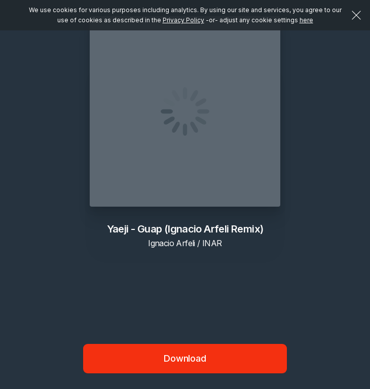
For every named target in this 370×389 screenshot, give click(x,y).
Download (185, 358)
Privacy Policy (183, 20)
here (306, 20)
